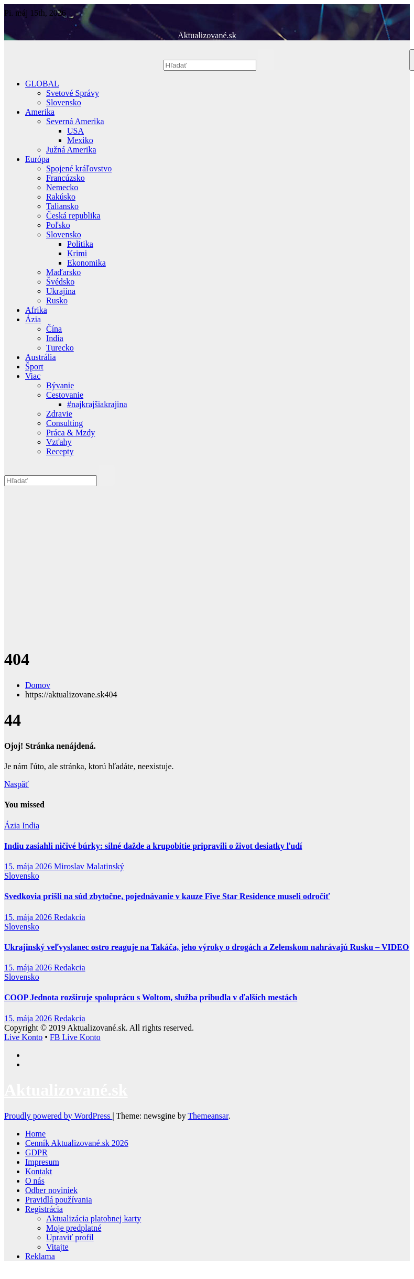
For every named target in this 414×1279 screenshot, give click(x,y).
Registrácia (44, 1209)
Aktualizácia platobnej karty (93, 1218)
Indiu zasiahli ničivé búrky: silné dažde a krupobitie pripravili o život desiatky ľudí (153, 845)
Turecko (60, 347)
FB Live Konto (75, 1037)
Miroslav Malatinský (89, 866)
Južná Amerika (71, 149)
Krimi (77, 253)
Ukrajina (60, 291)
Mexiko (80, 140)
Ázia (33, 319)
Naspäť (16, 784)
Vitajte (57, 1246)
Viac (32, 375)
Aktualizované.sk (207, 35)
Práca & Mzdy (70, 432)
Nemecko (62, 187)
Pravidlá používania (58, 1199)
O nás (35, 1180)
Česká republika (73, 215)
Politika (80, 243)
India (54, 338)
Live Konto (23, 1037)
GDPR (36, 1152)
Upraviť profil (70, 1237)
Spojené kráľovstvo (79, 168)
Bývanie (60, 385)
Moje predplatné (73, 1227)
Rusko (57, 300)
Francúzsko (65, 177)
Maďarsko (63, 272)
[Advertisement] (207, 565)
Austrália (40, 357)
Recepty (59, 451)
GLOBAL (42, 83)
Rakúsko (60, 196)
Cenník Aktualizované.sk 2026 (76, 1143)
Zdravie (59, 413)
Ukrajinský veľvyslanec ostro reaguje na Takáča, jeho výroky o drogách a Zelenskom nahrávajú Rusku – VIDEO (206, 947)
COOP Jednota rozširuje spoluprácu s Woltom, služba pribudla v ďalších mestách (150, 997)
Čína (54, 328)
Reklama (40, 1256)
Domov (37, 685)
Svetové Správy (72, 93)
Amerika (40, 111)
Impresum (42, 1161)
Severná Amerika (75, 121)
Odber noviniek (51, 1190)
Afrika (36, 309)
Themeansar (208, 1115)
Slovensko (63, 102)
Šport (34, 366)
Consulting (64, 423)
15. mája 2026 (29, 866)
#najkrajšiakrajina (97, 404)
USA (75, 130)
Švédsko (60, 281)
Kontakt (38, 1171)
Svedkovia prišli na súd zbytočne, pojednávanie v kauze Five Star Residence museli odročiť (167, 896)
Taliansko (62, 206)
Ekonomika (86, 262)
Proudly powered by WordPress (58, 1115)
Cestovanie (64, 394)
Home (35, 1133)
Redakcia (69, 917)
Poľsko (58, 225)
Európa (37, 159)
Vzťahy (59, 442)
